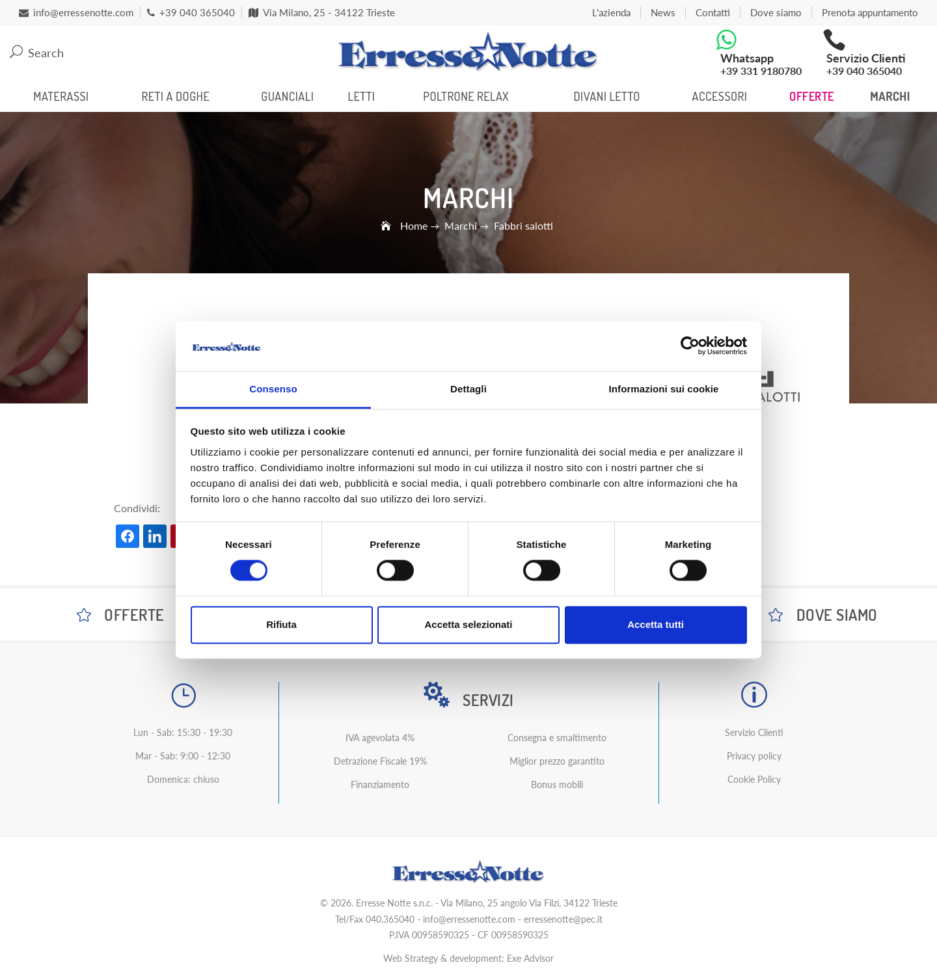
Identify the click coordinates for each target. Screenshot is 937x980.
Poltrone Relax (466, 96)
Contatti (713, 12)
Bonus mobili (557, 784)
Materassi (60, 96)
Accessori (720, 96)
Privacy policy (754, 755)
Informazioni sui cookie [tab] (664, 388)
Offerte (811, 96)
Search (37, 52)
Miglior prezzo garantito (556, 761)
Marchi (890, 96)
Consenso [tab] (273, 388)
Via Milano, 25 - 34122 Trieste (322, 12)
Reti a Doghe (175, 96)
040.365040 (390, 919)
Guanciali (287, 96)
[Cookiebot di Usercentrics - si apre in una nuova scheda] (690, 346)
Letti (361, 96)
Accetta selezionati (468, 624)
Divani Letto (606, 96)
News (663, 12)
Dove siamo (776, 12)
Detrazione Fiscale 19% (380, 761)
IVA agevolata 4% (380, 737)
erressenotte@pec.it (563, 919)
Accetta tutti (655, 624)
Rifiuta (281, 624)
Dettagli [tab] (468, 388)
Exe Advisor (530, 958)
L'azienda (611, 12)
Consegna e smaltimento (557, 737)
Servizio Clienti (754, 732)
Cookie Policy (754, 779)
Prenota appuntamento (870, 12)
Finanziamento (380, 784)
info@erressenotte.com (469, 919)
